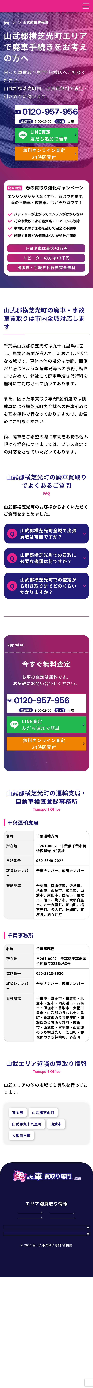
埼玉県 (24, 1311)
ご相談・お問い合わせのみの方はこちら (46, 807)
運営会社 (33, 1259)
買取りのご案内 (31, 1243)
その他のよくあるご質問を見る (46, 637)
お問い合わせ (56, 1259)
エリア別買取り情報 (33, 1251)
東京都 (57, 1311)
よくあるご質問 (62, 1243)
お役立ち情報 (65, 1251)
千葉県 (24, 1297)
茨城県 (57, 1297)
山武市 (56, 1176)
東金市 (17, 1164)
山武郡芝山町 (43, 1164)
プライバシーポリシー (46, 1268)
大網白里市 (21, 1187)
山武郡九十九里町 (27, 1176)
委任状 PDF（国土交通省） (44, 1329)
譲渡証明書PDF (44, 1341)
